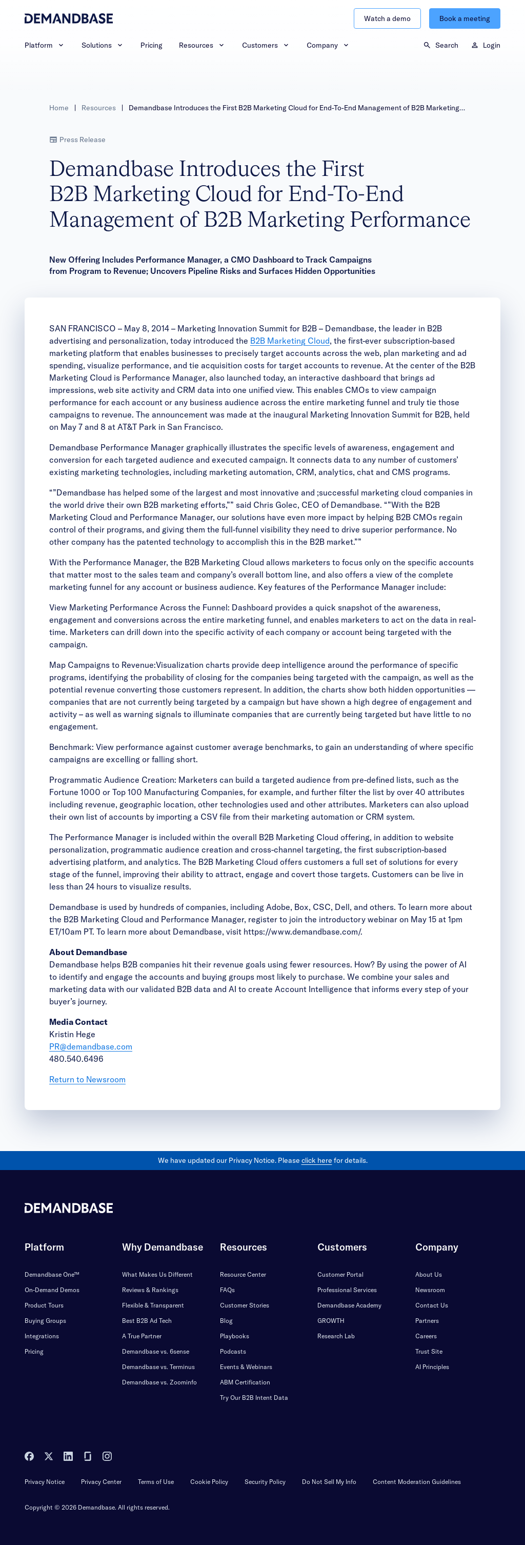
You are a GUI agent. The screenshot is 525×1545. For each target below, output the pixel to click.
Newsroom (430, 1290)
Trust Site (428, 1351)
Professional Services (347, 1290)
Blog (226, 1320)
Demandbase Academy (349, 1305)
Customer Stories (244, 1305)
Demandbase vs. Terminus (158, 1367)
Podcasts (233, 1351)
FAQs (227, 1290)
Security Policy (265, 1481)
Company (328, 45)
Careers (426, 1336)
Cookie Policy (209, 1481)
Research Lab (336, 1336)
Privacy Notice (45, 1481)
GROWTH (331, 1320)
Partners (427, 1320)
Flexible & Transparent (153, 1305)
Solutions (103, 45)
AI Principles (432, 1367)
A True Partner (141, 1336)
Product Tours (44, 1305)
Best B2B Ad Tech (147, 1320)
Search (440, 45)
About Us (428, 1274)
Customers (266, 45)
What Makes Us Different (157, 1274)
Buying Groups (45, 1320)
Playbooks (234, 1336)
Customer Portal (340, 1274)
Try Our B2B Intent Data (254, 1397)
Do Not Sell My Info (329, 1481)
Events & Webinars (246, 1367)
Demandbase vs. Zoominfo (159, 1382)
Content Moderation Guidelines (417, 1481)
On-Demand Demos (52, 1290)
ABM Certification (245, 1382)
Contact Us (431, 1305)
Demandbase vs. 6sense (155, 1351)
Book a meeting (464, 18)
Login (485, 45)
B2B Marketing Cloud (290, 340)
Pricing (151, 45)
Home (59, 107)
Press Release (77, 139)
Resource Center (243, 1274)
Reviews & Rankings (150, 1290)
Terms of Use (156, 1481)
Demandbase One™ (52, 1274)
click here (316, 1160)
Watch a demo (387, 18)
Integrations (42, 1336)
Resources (202, 45)
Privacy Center (101, 1481)
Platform (45, 45)
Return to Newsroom (87, 1079)
